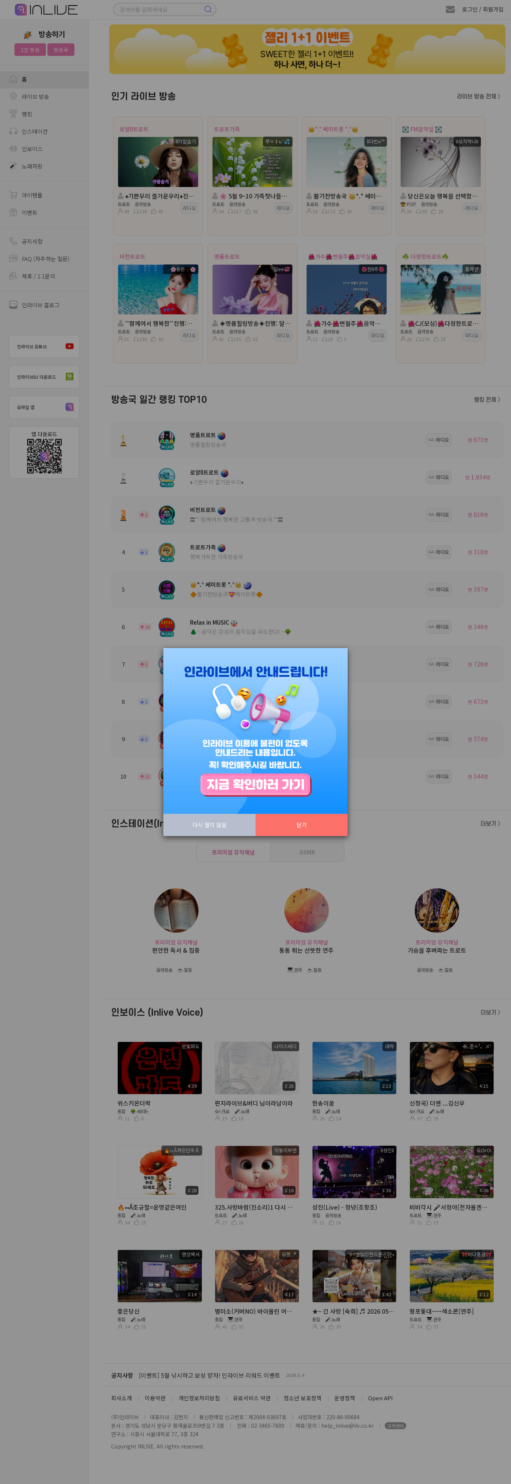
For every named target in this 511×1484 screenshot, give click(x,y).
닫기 (302, 825)
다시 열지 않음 (210, 825)
